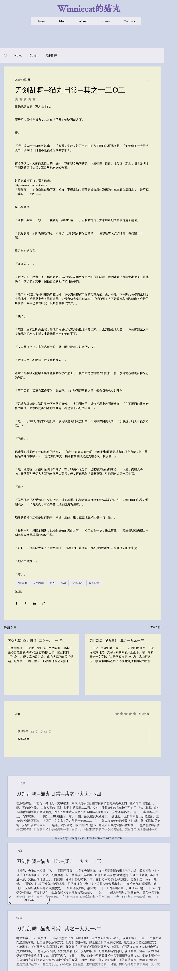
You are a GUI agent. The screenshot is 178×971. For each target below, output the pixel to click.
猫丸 (52, 582)
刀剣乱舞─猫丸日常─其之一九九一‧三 (117, 640)
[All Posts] (29, 900)
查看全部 (155, 627)
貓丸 (63, 582)
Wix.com (117, 837)
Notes (18, 55)
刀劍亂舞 (51, 55)
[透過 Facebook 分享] (16, 603)
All (5, 55)
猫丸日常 (94, 582)
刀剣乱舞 (39, 582)
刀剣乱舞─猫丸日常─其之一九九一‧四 (35, 640)
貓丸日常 (77, 582)
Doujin (33, 55)
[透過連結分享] (43, 603)
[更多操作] (147, 79)
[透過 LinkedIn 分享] (34, 603)
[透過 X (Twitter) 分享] (25, 603)
